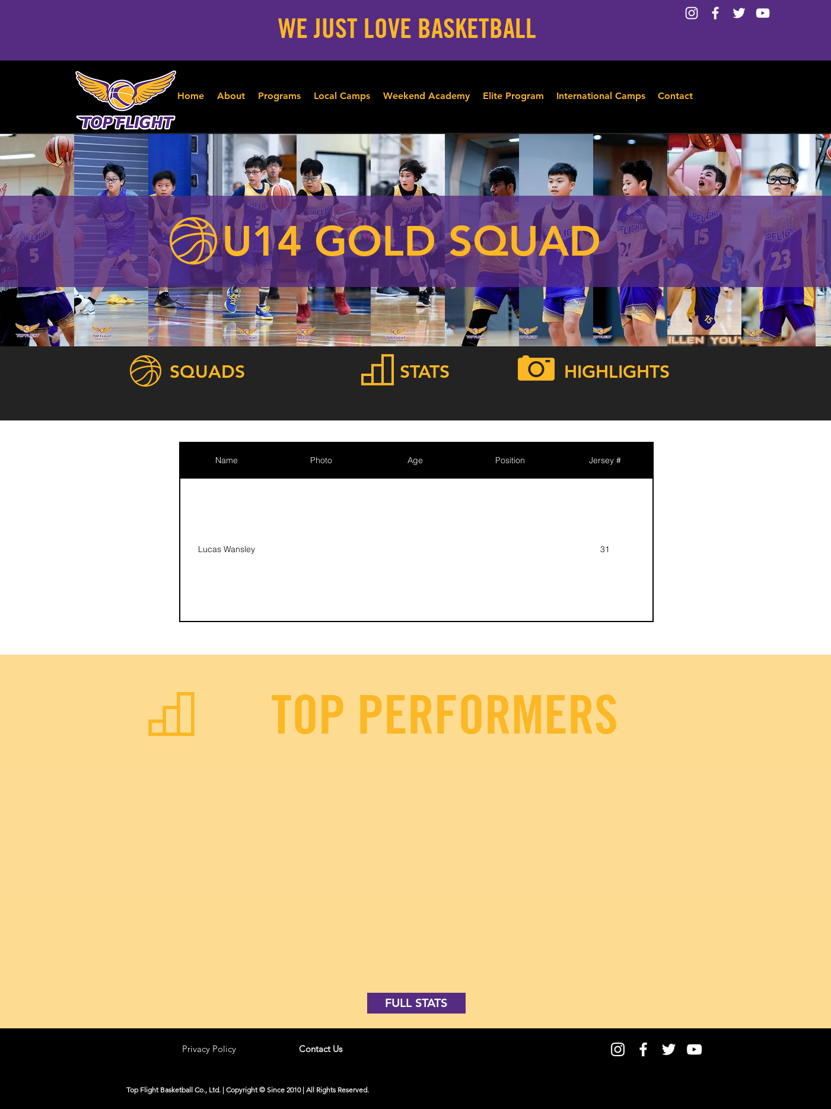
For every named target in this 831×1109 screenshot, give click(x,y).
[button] (279, 90)
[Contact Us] (321, 1049)
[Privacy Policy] (209, 1049)
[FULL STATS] (416, 1003)
